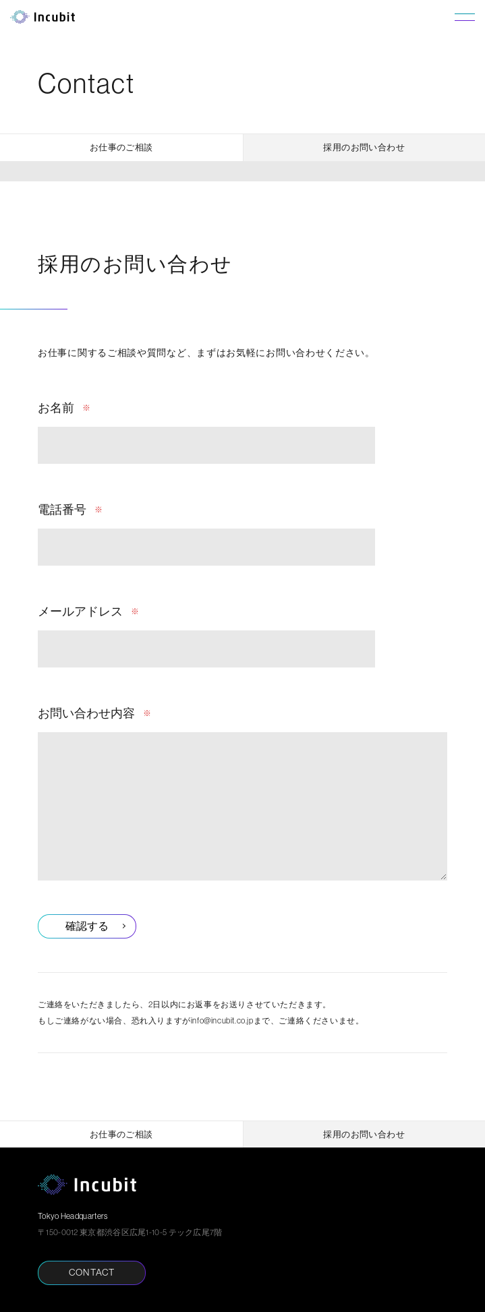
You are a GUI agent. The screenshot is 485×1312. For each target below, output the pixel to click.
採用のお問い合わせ (364, 147)
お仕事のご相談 (121, 147)
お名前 (56, 407)
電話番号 (62, 509)
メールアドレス (80, 611)
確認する (87, 925)
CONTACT (92, 1272)
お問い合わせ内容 (86, 713)
